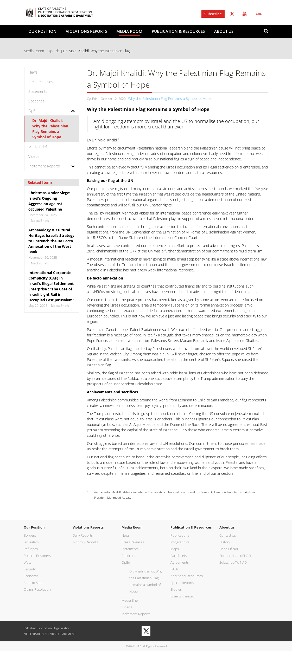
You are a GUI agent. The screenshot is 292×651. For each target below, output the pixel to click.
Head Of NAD (229, 548)
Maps (174, 548)
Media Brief (37, 146)
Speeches (36, 101)
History (224, 542)
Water (28, 562)
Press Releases (40, 81)
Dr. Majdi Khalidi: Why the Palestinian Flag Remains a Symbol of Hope (50, 128)
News (32, 72)
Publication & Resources (178, 31)
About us (223, 31)
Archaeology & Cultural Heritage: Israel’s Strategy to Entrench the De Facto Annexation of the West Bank (51, 240)
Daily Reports (83, 535)
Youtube (244, 14)
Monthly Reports (85, 542)
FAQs (174, 569)
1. (88, 492)
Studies (176, 589)
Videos (33, 156)
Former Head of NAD (235, 555)
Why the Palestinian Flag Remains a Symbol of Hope (170, 98)
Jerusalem (31, 542)
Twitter (232, 14)
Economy (31, 576)
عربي (258, 13)
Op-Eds (53, 50)
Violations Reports (86, 31)
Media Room (129, 31)
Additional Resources (186, 576)
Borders (30, 535)
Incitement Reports (44, 166)
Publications (179, 535)
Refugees (31, 548)
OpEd (32, 110)
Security (30, 569)
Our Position (42, 31)
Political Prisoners (37, 555)
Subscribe (213, 13)
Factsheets (178, 555)
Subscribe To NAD (233, 562)
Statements (37, 91)
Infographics (179, 542)
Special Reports (182, 582)
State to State (33, 582)
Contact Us (227, 535)
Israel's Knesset (182, 596)
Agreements (179, 562)
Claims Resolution (37, 589)
